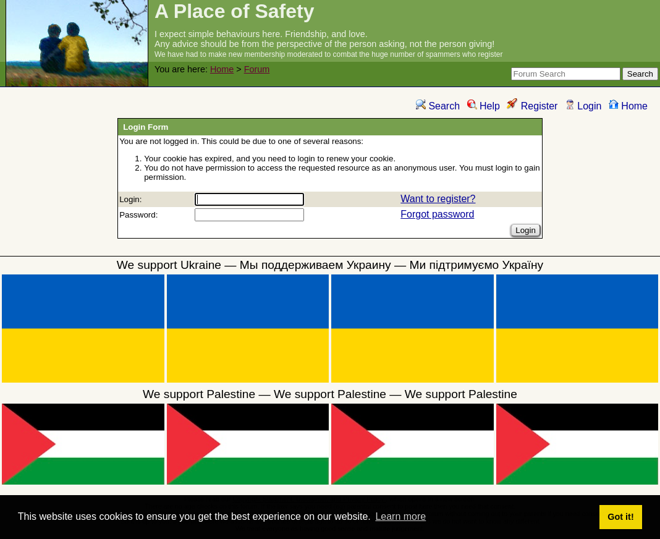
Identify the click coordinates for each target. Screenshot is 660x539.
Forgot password (437, 214)
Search (438, 106)
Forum (257, 69)
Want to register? (437, 198)
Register (532, 106)
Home (222, 69)
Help (483, 106)
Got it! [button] (620, 517)
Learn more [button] (400, 516)
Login (583, 106)
